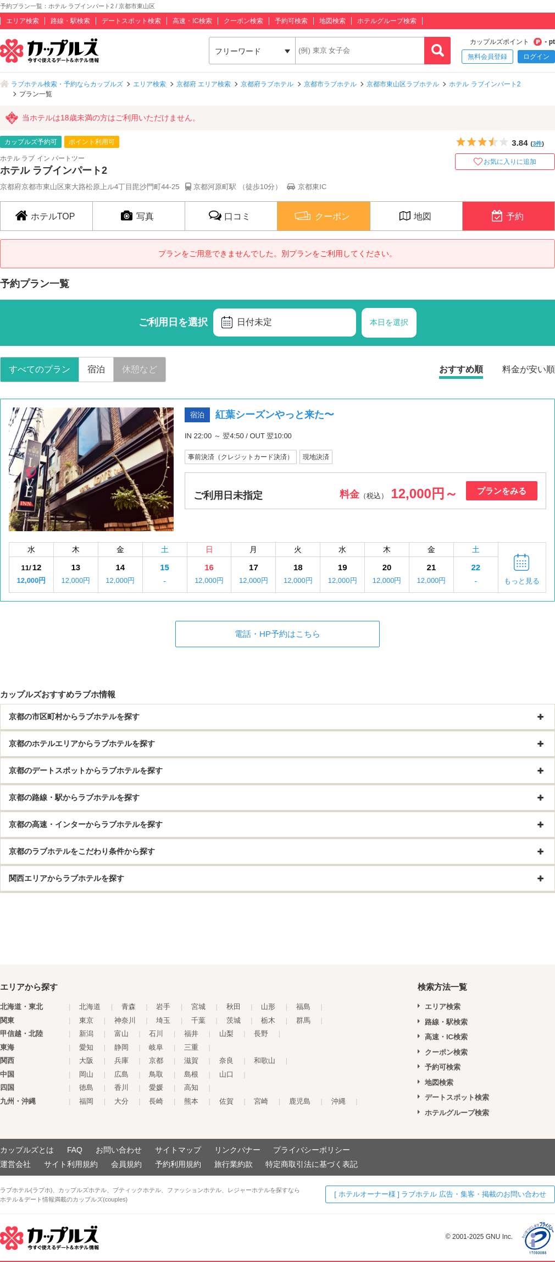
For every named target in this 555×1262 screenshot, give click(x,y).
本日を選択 (389, 322)
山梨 (226, 1033)
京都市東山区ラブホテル (403, 84)
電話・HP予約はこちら (277, 633)
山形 (268, 1006)
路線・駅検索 (70, 21)
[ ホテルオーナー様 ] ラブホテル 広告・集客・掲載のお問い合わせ (440, 1194)
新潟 (86, 1033)
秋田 (233, 1006)
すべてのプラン (39, 369)
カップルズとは (27, 1149)
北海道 (90, 1006)
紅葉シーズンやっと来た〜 (274, 414)
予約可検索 (291, 21)
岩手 (163, 1006)
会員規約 (126, 1164)
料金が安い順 (528, 369)
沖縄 (338, 1101)
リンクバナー (237, 1149)
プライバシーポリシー (311, 1149)
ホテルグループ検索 (387, 21)
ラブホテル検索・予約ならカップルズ (67, 84)
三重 (191, 1047)
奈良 (226, 1060)
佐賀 (226, 1101)
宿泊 (96, 369)
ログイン (536, 56)
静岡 (121, 1047)
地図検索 (332, 21)
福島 (303, 1006)
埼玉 (163, 1020)
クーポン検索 (243, 21)
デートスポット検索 (131, 21)
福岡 (86, 1101)
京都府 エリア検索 (203, 84)
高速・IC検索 (192, 21)
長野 (261, 1033)
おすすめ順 (461, 369)
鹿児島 (299, 1101)
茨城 (233, 1020)
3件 (537, 143)
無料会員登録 (487, 56)
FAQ (74, 1149)
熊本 (191, 1101)
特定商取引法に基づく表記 (311, 1164)
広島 (121, 1074)
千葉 (198, 1020)
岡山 (86, 1074)
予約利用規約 (178, 1164)
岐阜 (156, 1047)
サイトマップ (178, 1149)
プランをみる (501, 490)
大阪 (86, 1060)
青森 (128, 1006)
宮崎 (261, 1101)
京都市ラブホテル (330, 84)
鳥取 (156, 1074)
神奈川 (125, 1020)
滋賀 (191, 1060)
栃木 (268, 1020)
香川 (121, 1087)
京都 (156, 1060)
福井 (191, 1033)
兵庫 (121, 1060)
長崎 (156, 1101)
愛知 (86, 1047)
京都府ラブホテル (267, 84)
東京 (86, 1020)
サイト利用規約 (71, 1164)
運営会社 (15, 1164)
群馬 (303, 1020)
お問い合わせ (119, 1149)
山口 (226, 1074)
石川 (156, 1033)
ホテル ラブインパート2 (484, 84)
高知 (191, 1087)
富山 (121, 1033)
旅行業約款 (233, 1164)
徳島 (86, 1087)
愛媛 (156, 1087)
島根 (191, 1074)
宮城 (198, 1006)
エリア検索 (22, 21)
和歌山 (264, 1060)
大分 (121, 1101)
